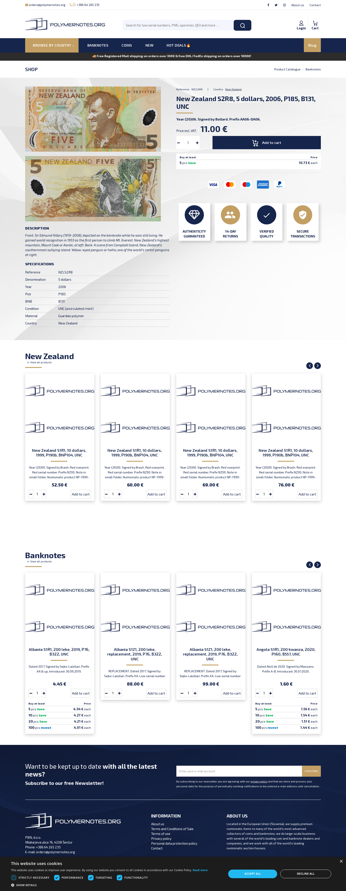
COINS (127, 45)
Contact (315, 5)
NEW (149, 45)
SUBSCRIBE (311, 770)
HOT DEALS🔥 (179, 45)
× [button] (341, 861)
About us (297, 5)
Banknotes (313, 69)
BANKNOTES (98, 45)
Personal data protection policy (174, 843)
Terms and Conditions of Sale (172, 829)
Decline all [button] (306, 874)
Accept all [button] (252, 874)
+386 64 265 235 (85, 5)
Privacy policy (161, 838)
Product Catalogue (287, 69)
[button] (109, 885)
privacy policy (259, 781)
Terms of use (160, 834)
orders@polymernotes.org (45, 5)
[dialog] (173, 874)
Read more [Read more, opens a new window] (200, 870)
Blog (312, 45)
